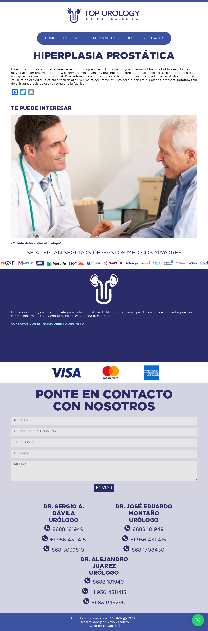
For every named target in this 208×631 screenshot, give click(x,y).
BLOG (131, 38)
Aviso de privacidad (104, 625)
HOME (50, 38)
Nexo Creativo (118, 622)
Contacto (153, 38)
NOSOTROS (72, 38)
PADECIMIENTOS (104, 38)
